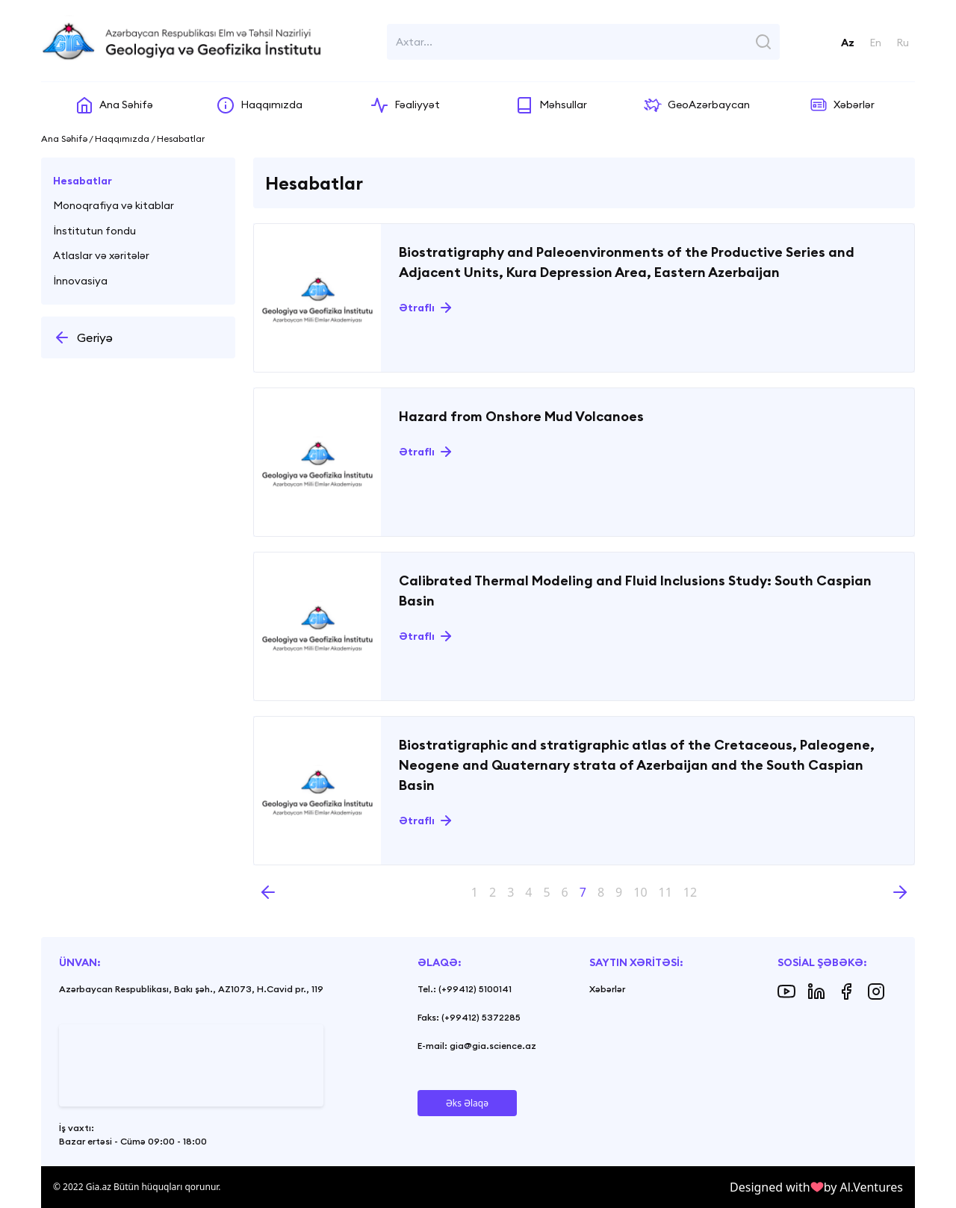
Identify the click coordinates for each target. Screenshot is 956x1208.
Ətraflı (417, 307)
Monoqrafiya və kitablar (113, 205)
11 (665, 892)
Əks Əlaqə (467, 1103)
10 (640, 892)
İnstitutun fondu (94, 230)
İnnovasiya (80, 280)
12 (690, 892)
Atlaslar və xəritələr (101, 255)
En (875, 42)
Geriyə (83, 337)
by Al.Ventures (863, 1187)
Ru (902, 42)
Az (847, 42)
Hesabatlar (82, 180)
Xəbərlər (607, 988)
